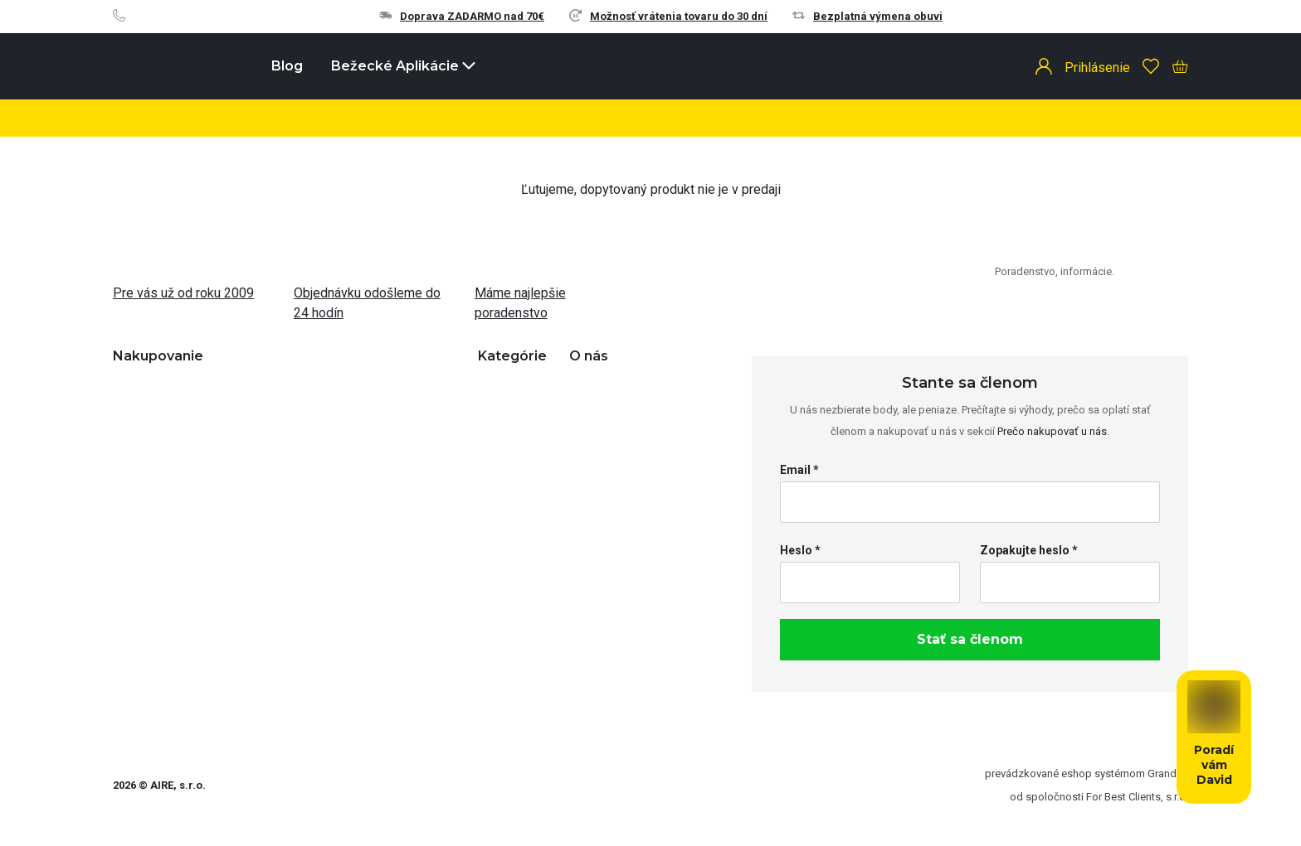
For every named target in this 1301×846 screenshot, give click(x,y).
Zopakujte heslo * (1029, 550)
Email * (799, 469)
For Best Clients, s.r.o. (1137, 796)
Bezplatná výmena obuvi (867, 16)
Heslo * (800, 550)
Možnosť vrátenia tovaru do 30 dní (668, 16)
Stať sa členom (970, 639)
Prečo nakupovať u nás (1052, 431)
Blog (287, 66)
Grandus (1168, 773)
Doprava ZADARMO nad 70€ (461, 16)
